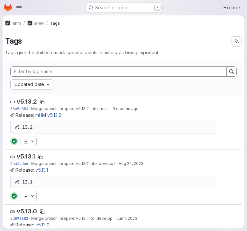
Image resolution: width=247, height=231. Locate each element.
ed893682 (19, 218)
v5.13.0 (27, 211)
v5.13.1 (26, 156)
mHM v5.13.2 (48, 115)
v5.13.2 (27, 101)
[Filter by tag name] (118, 71)
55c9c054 (19, 108)
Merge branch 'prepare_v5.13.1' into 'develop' (73, 163)
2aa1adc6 (19, 163)
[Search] (231, 71)
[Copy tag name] (42, 102)
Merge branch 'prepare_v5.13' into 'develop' (72, 218)
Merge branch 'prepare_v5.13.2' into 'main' (70, 108)
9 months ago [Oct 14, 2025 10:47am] (126, 108)
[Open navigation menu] (19, 8)
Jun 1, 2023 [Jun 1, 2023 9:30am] (126, 218)
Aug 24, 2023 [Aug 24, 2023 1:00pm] (131, 163)
